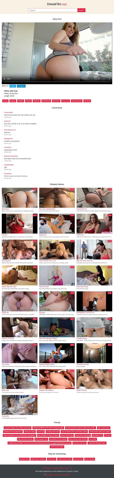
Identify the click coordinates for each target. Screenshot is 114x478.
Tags (66, 468)
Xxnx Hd (41, 431)
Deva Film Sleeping (83, 435)
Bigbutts (37, 101)
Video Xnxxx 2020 (64, 459)
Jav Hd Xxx (78, 459)
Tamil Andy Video (57, 447)
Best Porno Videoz (38, 459)
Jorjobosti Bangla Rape (97, 443)
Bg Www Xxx (97, 435)
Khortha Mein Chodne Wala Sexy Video (80, 428)
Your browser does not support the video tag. (57, 53)
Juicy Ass (65, 101)
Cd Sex (107, 435)
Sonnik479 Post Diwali (58, 439)
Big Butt (87, 101)
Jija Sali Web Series (25, 439)
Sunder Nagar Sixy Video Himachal (18, 428)
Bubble (20, 101)
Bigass (12, 101)
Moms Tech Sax (67, 435)
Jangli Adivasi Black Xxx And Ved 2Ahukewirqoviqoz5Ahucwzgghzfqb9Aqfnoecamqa (39, 443)
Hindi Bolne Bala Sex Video (100, 431)
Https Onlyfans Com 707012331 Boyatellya (19, 435)
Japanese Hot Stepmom (13, 431)
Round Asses (77, 101)
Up (71, 468)
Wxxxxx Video (29, 431)
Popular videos (57, 468)
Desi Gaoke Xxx (41, 439)
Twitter (12, 86)
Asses (5, 101)
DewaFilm (57, 4)
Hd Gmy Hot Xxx (79, 443)
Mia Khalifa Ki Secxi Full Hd (48, 435)
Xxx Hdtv (92, 439)
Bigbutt (28, 101)
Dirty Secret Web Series (78, 439)
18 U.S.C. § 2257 (63, 474)
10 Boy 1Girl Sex (53, 431)
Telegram (21, 86)
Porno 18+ (52, 459)
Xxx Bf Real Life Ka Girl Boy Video (74, 431)
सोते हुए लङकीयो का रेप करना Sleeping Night (48, 428)
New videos (46, 468)
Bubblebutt (46, 101)
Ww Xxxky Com (103, 428)
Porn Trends (89, 459)
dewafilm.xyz (51, 474)
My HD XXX (24, 459)
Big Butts (56, 101)
